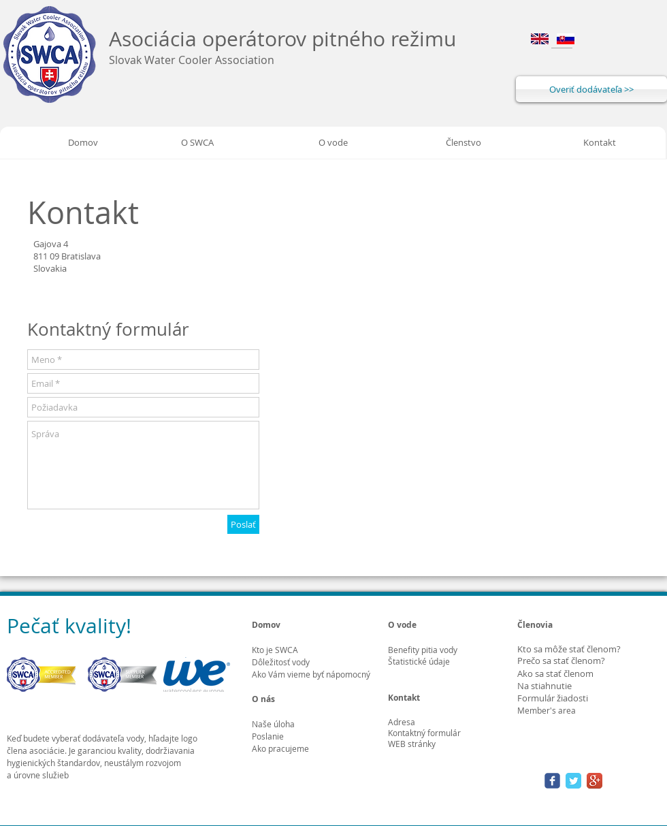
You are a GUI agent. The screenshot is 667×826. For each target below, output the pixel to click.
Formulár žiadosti (552, 698)
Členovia (535, 625)
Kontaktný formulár (424, 732)
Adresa (401, 721)
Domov (266, 625)
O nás (263, 699)
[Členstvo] (463, 142)
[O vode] (333, 142)
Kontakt (404, 697)
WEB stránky (412, 743)
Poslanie (268, 736)
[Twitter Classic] (573, 781)
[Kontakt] (600, 142)
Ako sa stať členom (555, 673)
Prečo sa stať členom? (561, 660)
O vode (402, 625)
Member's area (546, 710)
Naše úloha (273, 723)
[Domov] (83, 142)
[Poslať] (243, 524)
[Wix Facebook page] (552, 781)
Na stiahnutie (544, 686)
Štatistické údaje (419, 661)
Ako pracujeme (280, 748)
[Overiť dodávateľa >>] (591, 89)
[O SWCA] (197, 142)
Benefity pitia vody (422, 649)
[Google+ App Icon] (594, 781)
